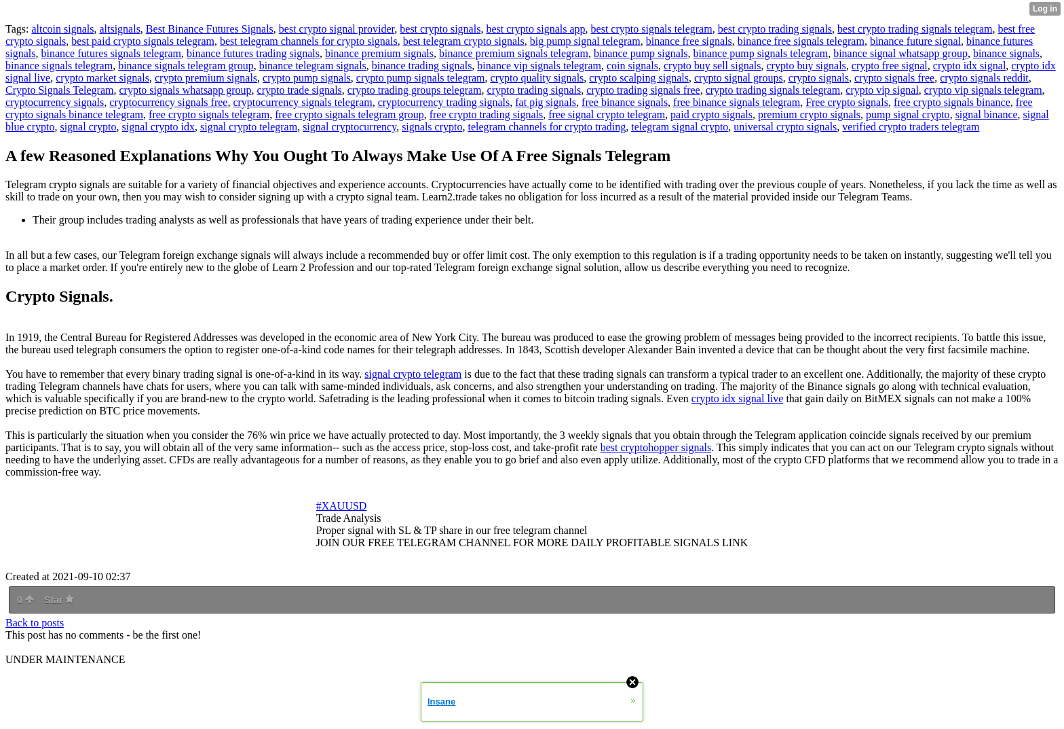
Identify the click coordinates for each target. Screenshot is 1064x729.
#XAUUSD (341, 506)
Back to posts (34, 622)
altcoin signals (62, 29)
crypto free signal (890, 65)
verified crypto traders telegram (910, 126)
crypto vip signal (882, 90)
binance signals (1006, 53)
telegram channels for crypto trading (547, 126)
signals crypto (432, 126)
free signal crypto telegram (606, 114)
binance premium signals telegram (513, 53)
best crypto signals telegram (651, 29)
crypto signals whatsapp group (185, 90)
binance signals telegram (59, 65)
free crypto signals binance (952, 102)
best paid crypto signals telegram (142, 41)
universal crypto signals (785, 126)
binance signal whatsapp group (900, 53)
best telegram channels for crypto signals (309, 41)
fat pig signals (545, 102)
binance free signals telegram (801, 41)
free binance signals (625, 102)
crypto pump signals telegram (420, 78)
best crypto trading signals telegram (914, 29)
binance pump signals (641, 53)
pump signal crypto (908, 114)
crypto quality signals (537, 78)
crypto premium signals (206, 78)
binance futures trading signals (253, 53)
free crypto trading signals (487, 114)
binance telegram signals (312, 65)
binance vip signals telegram (539, 65)
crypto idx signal (969, 65)
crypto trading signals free (643, 90)
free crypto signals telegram (209, 114)
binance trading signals (422, 65)
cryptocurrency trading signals (444, 102)
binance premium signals (379, 53)
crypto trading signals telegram (773, 90)
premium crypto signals (809, 114)
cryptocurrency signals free (168, 102)
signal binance (986, 114)
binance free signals (689, 41)
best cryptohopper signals (656, 447)
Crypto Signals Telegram (59, 90)
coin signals (632, 65)
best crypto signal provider (336, 29)
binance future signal (915, 41)
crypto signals (818, 78)
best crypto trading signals (775, 29)
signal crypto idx (158, 126)
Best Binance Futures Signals (209, 29)
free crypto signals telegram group (349, 114)
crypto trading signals (534, 90)
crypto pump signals (307, 78)
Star (59, 599)
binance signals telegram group (186, 65)
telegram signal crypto (679, 126)
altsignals (119, 29)
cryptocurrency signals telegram (302, 102)
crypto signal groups (738, 78)
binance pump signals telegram (761, 53)
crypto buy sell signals (712, 65)
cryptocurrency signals (54, 102)
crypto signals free (894, 78)
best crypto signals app (535, 29)
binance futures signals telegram (111, 53)
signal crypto (88, 126)
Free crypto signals (846, 102)
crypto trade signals (299, 90)
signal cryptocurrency (349, 126)
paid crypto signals (711, 114)
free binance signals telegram (736, 102)
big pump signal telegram (585, 41)
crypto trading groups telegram (414, 90)
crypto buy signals (806, 65)
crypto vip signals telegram (983, 90)
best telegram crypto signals (464, 41)
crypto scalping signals (639, 78)
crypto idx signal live (737, 398)
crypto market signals (102, 78)
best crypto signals (440, 29)
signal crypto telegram (248, 126)
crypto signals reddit (984, 78)
